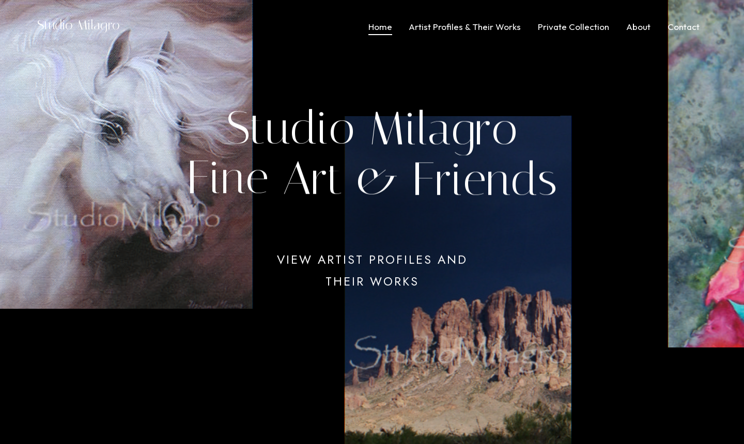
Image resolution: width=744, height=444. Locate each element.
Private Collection (573, 26)
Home (380, 26)
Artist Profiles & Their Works (465, 26)
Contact (684, 26)
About (638, 26)
